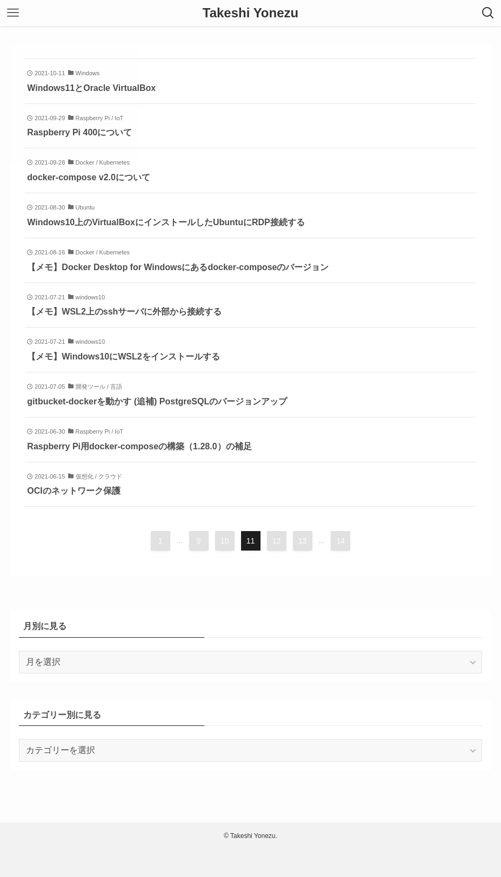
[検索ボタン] (488, 13)
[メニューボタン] (13, 13)
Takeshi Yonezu (250, 12)
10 (225, 540)
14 (341, 540)
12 (276, 540)
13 (302, 540)
